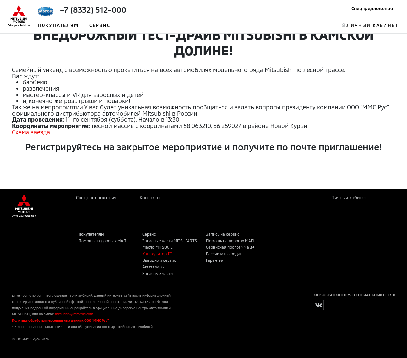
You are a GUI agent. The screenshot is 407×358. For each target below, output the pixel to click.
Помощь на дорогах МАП (102, 240)
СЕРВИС (100, 25)
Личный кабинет (349, 197)
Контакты (150, 197)
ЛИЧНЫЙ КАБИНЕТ (372, 25)
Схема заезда (31, 131)
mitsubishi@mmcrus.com (74, 314)
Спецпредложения (372, 8)
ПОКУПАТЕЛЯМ (58, 25)
